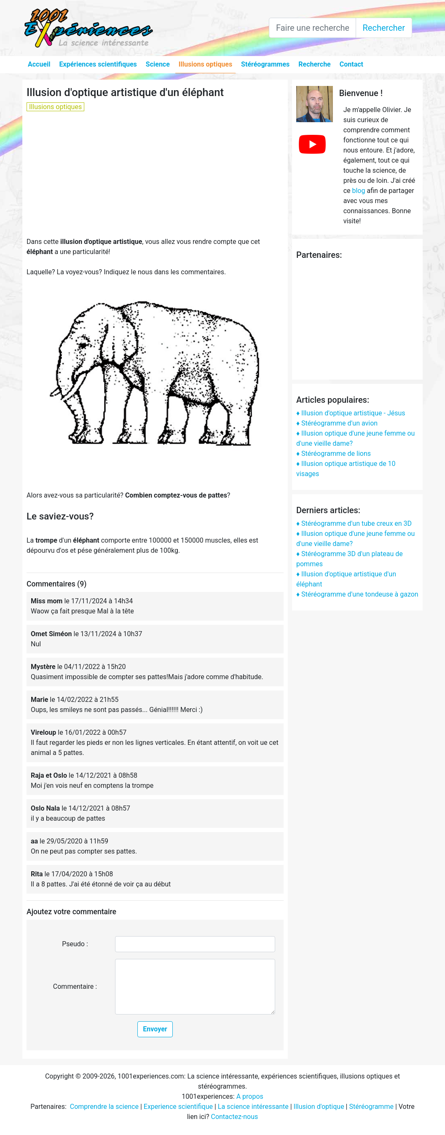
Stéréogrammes (265, 64)
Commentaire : (75, 986)
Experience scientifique (178, 1107)
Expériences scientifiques (98, 64)
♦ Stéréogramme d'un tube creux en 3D (354, 523)
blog (358, 191)
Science (158, 64)
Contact (351, 64)
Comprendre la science (104, 1107)
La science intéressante (253, 1107)
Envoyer (155, 1029)
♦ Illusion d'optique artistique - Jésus (350, 413)
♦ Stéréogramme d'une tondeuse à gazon (357, 594)
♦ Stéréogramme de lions (333, 454)
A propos (249, 1096)
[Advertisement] (155, 178)
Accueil (39, 64)
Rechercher (384, 28)
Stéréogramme (371, 1107)
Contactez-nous (234, 1117)
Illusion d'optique (319, 1107)
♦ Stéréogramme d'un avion (337, 423)
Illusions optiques (205, 64)
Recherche (314, 64)
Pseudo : (75, 944)
